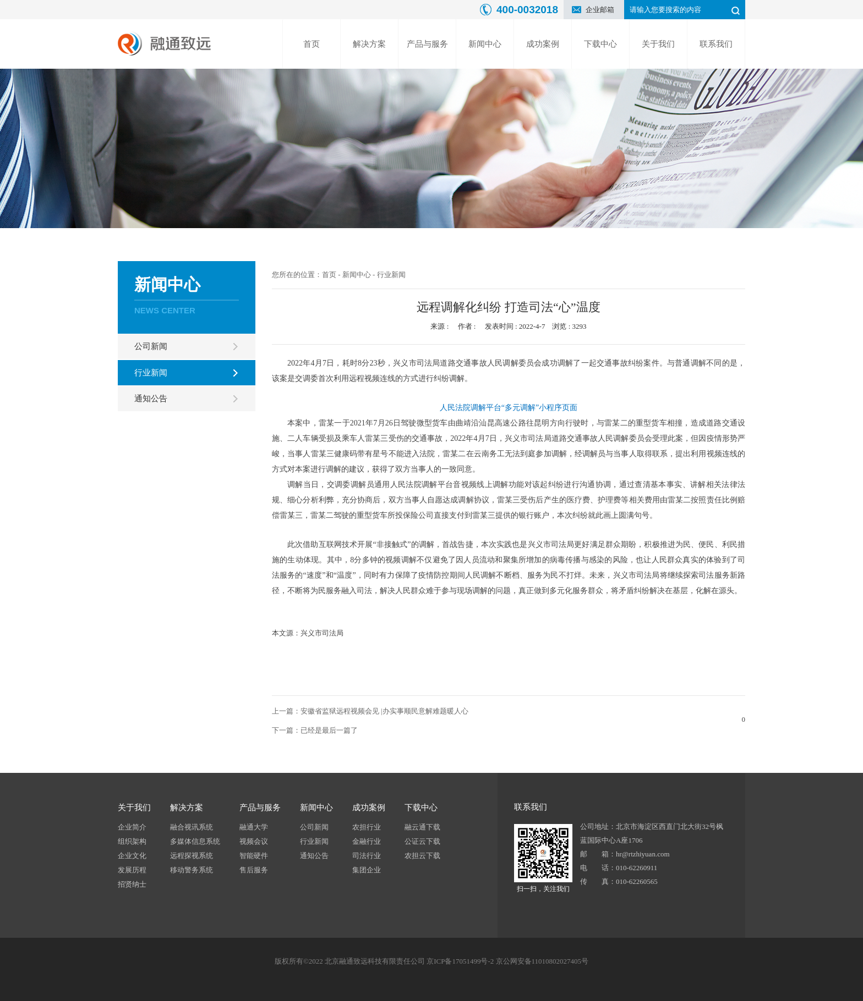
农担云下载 (422, 855)
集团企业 (366, 870)
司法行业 (366, 855)
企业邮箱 (600, 9)
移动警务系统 (191, 870)
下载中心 (600, 44)
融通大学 (253, 827)
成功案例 (542, 44)
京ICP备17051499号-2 (460, 961)
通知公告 (150, 398)
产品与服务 (427, 44)
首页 (311, 44)
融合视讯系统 (191, 827)
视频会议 (253, 841)
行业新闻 (150, 372)
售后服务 (253, 870)
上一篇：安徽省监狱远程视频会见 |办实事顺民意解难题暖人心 (370, 711)
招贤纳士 (132, 884)
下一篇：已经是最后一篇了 (315, 730)
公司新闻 (150, 346)
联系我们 (716, 44)
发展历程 (132, 870)
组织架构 (132, 841)
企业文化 (132, 855)
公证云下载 (422, 841)
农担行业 (366, 827)
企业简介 (132, 827)
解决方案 (369, 44)
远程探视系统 (191, 855)
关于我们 (658, 44)
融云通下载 (422, 827)
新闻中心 (484, 44)
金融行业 (366, 841)
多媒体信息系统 (195, 841)
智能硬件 (253, 855)
